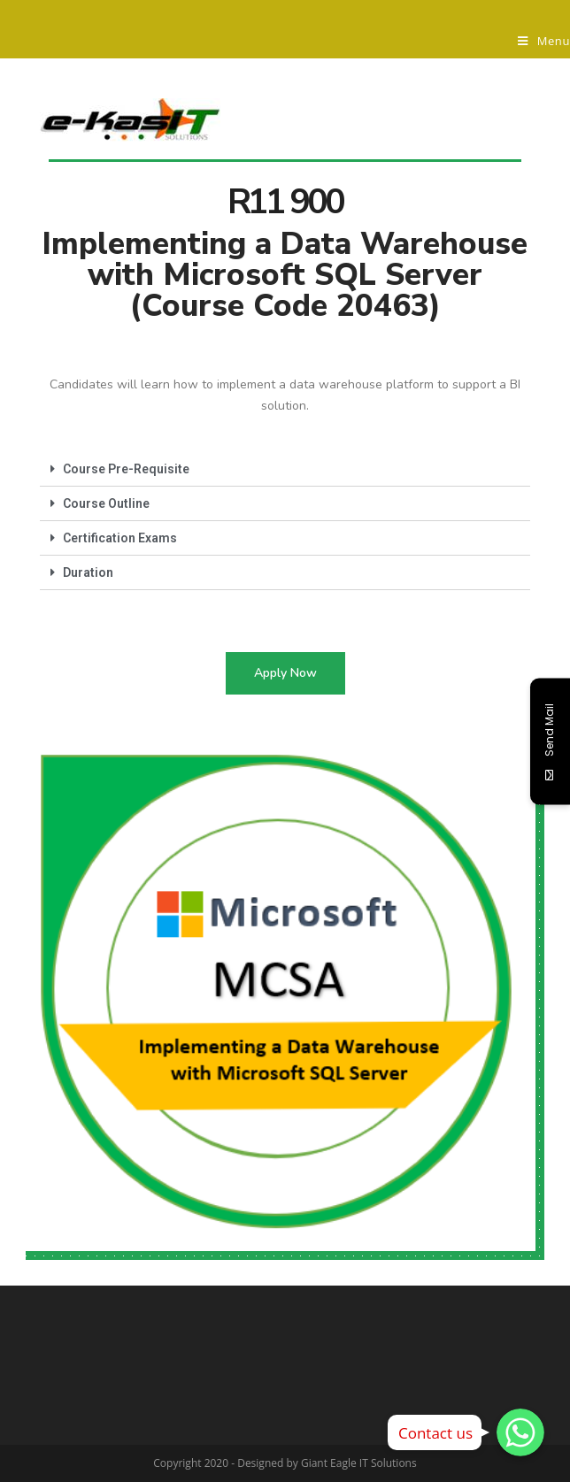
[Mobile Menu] (544, 41)
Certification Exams (120, 538)
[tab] (285, 469)
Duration (88, 572)
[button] (285, 673)
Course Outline (106, 503)
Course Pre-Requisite (126, 469)
